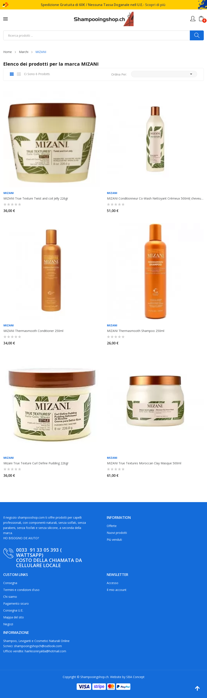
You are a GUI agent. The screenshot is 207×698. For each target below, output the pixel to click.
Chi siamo (10, 597)
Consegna (10, 583)
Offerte (112, 526)
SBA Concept (135, 677)
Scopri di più (155, 4)
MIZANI (8, 193)
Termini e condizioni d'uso (21, 590)
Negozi (8, 624)
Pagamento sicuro (16, 603)
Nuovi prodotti (117, 533)
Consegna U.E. (13, 610)
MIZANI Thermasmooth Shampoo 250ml (135, 331)
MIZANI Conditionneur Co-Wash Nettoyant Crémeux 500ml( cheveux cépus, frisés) (155, 198)
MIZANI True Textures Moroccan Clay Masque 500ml (144, 463)
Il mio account (116, 590)
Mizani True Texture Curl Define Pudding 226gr (35, 463)
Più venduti (114, 540)
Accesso (112, 583)
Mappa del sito (13, 617)
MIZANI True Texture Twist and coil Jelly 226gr (35, 198)
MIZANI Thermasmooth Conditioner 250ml (33, 331)
